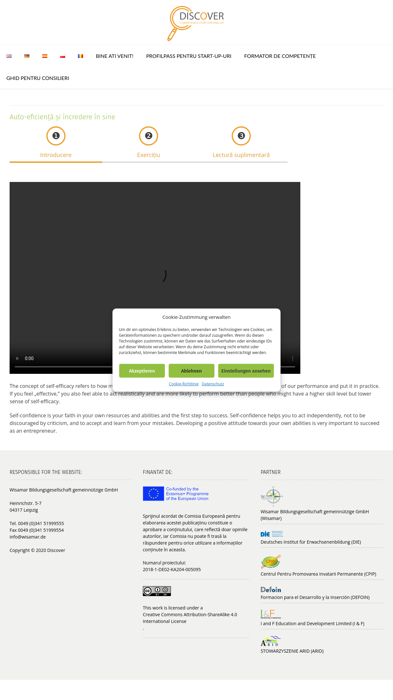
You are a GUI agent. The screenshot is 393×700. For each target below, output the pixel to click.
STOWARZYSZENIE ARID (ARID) (292, 651)
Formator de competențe (280, 56)
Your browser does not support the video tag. (201, 278)
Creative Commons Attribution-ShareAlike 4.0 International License (190, 617)
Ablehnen (191, 371)
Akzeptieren (142, 371)
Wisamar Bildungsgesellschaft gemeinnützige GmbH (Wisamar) (315, 514)
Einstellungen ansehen (246, 371)
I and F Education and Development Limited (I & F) (313, 623)
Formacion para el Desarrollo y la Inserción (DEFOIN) (315, 597)
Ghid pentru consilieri (37, 78)
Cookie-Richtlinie (184, 384)
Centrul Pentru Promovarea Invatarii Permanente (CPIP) (318, 574)
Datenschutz (213, 384)
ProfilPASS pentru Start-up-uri (189, 56)
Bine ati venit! (115, 56)
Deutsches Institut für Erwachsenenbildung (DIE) (311, 542)
